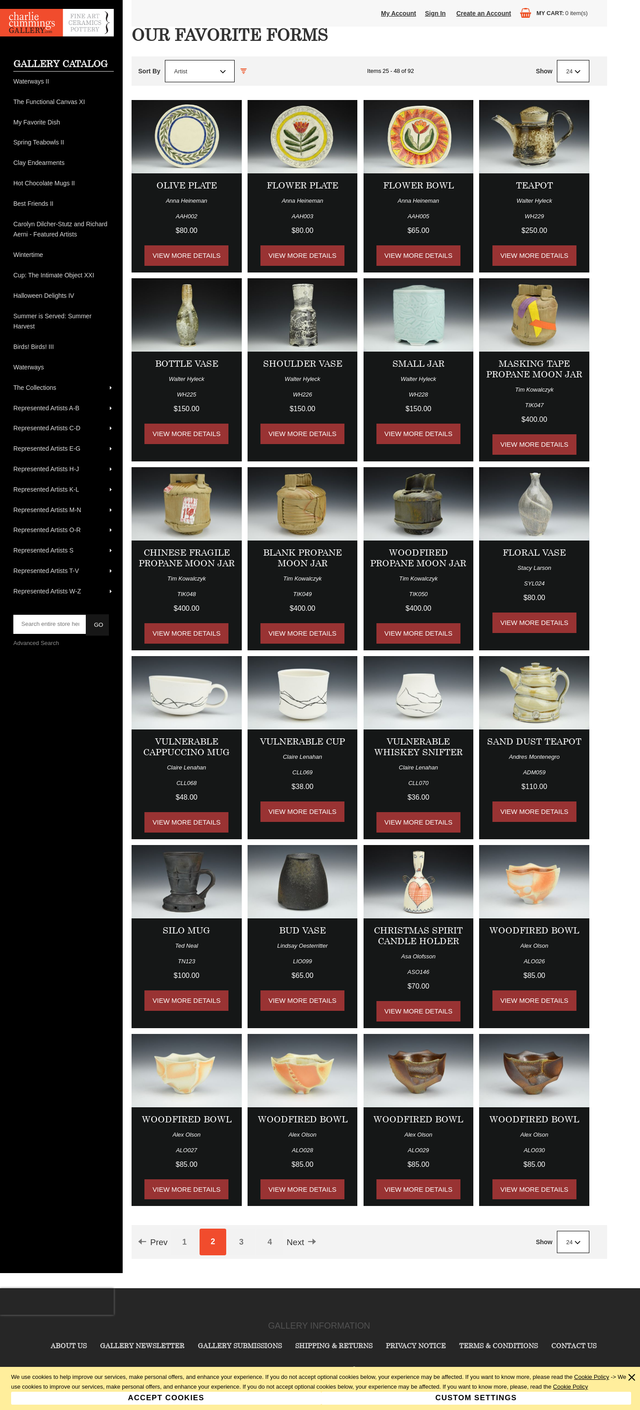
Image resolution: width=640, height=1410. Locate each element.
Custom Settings (476, 1398)
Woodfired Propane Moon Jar (418, 557)
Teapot (534, 185)
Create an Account (483, 13)
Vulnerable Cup (302, 741)
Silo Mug (186, 930)
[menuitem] (63, 82)
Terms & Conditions (498, 1346)
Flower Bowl (418, 185)
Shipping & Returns (333, 1346)
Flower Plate (302, 185)
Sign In (435, 13)
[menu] (63, 337)
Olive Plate (186, 185)
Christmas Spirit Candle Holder (418, 935)
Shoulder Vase (302, 363)
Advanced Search (36, 643)
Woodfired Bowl (534, 930)
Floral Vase (534, 552)
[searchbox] (50, 624)
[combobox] (200, 71)
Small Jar (418, 363)
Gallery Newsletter (142, 1346)
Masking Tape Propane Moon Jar (534, 368)
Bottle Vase (186, 363)
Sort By (149, 71)
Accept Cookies (166, 1398)
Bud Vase (302, 930)
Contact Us (573, 1346)
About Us (69, 1346)
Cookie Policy (591, 1377)
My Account (398, 13)
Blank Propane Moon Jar (302, 557)
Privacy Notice (416, 1346)
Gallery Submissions (240, 1346)
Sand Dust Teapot (534, 741)
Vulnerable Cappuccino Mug (186, 746)
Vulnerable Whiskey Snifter (418, 746)
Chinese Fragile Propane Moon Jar (187, 557)
